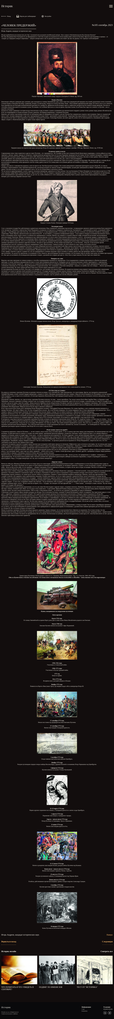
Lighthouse (15, 1013)
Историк (7, 6)
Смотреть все (107, 951)
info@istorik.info (108, 1009)
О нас (83, 1009)
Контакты (84, 1011)
